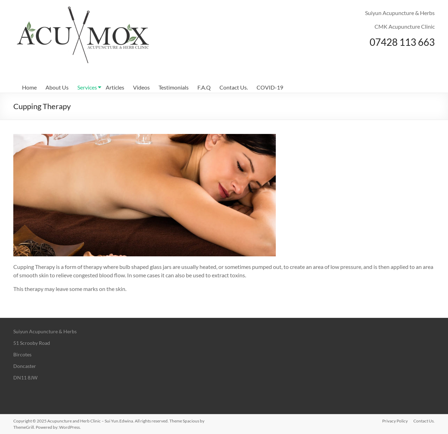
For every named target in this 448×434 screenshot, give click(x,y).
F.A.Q (204, 87)
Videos (141, 87)
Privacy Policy (395, 421)
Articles (115, 87)
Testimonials (174, 87)
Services (87, 87)
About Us (57, 87)
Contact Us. (233, 87)
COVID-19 (270, 87)
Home (29, 87)
